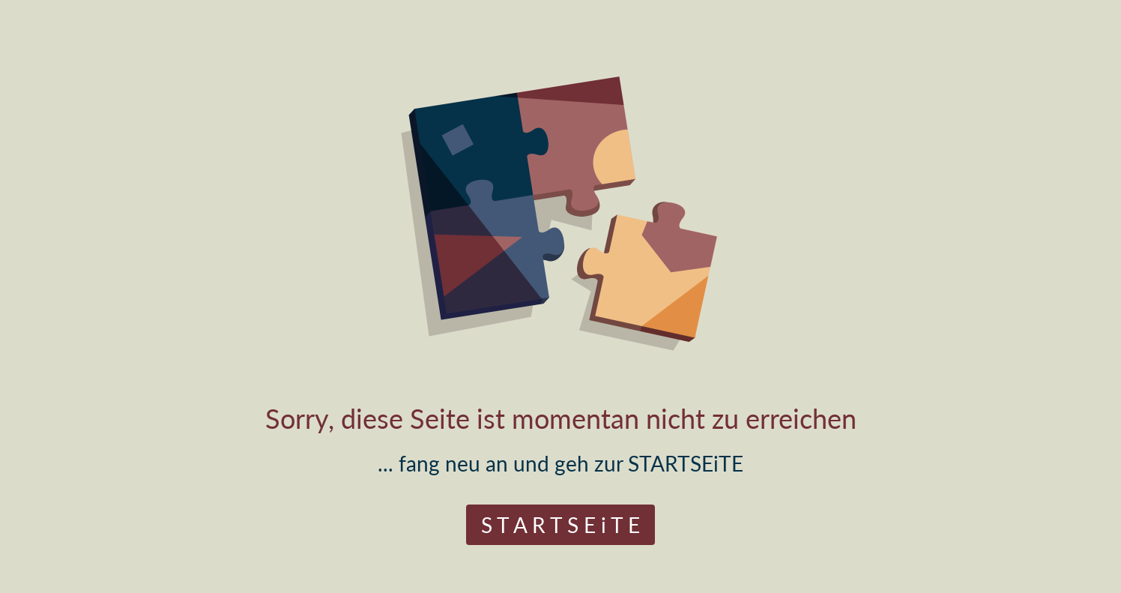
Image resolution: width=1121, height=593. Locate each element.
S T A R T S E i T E (560, 525)
